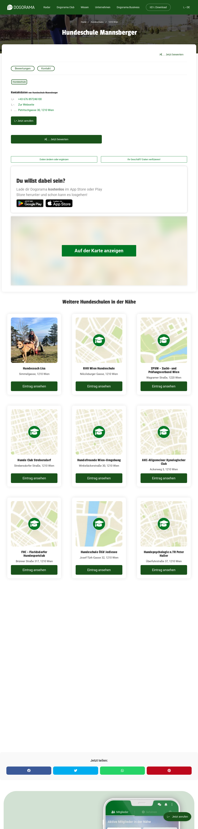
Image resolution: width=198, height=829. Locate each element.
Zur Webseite (26, 104)
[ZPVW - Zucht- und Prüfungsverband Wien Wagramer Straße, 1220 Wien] (164, 354)
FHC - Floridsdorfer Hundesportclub (34, 554)
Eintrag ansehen (34, 386)
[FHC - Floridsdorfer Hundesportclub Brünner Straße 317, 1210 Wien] (34, 538)
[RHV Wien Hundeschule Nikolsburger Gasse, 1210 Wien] (99, 354)
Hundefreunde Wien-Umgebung (99, 460)
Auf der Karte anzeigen (99, 251)
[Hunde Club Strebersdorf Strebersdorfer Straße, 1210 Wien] (34, 446)
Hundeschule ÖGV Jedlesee (99, 552)
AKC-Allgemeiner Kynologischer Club (163, 462)
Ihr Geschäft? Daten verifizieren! (143, 159)
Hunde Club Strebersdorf (34, 460)
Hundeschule (19, 82)
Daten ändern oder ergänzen (54, 159)
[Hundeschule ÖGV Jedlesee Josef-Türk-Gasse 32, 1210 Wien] (99, 538)
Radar (46, 7)
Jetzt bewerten (171, 54)
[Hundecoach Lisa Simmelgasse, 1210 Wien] (34, 354)
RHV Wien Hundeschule (99, 368)
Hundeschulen (97, 22)
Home (83, 22)
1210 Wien (113, 22)
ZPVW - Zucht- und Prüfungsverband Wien (163, 370)
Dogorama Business (128, 7)
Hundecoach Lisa (34, 368)
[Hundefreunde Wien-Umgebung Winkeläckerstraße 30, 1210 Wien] (99, 446)
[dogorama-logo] (21, 7)
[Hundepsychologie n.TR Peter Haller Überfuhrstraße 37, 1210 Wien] (164, 538)
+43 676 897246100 (30, 99)
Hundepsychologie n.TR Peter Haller (164, 554)
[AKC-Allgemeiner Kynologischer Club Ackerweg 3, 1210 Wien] (164, 446)
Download (158, 7)
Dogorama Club (65, 7)
